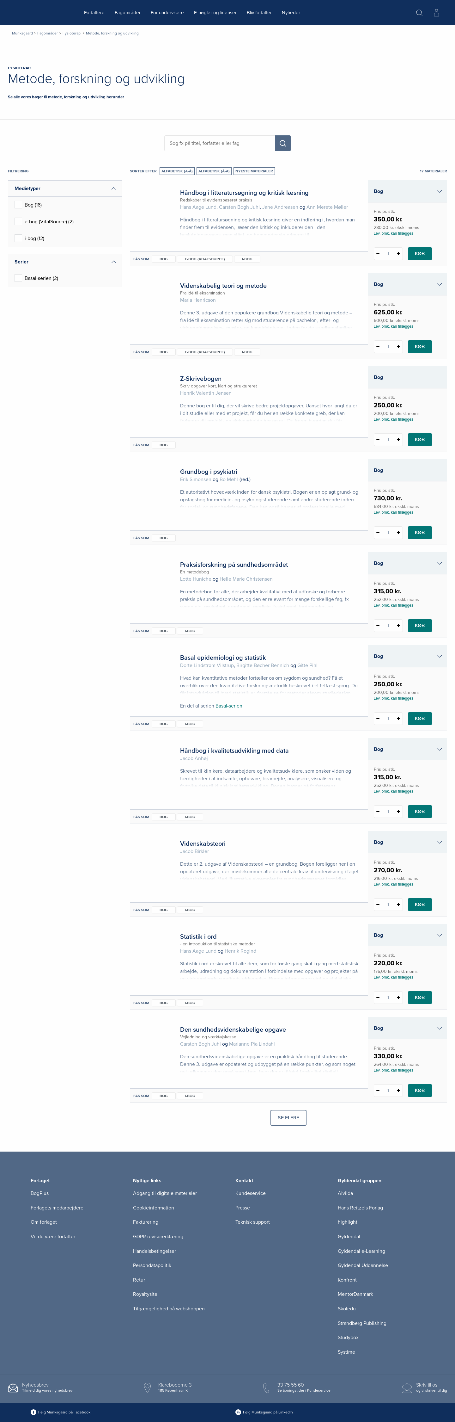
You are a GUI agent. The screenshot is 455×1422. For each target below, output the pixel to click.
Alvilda (345, 1193)
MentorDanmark (355, 1294)
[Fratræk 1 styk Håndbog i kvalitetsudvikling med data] (378, 812)
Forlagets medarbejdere (57, 1208)
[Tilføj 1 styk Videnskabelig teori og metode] (399, 347)
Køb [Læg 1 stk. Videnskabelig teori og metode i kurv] (420, 346)
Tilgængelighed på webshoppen (169, 1309)
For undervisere (167, 12)
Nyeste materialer (254, 171)
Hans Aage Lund (198, 207)
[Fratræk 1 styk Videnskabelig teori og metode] (378, 347)
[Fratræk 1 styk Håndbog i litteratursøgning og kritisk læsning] (378, 254)
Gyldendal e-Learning (361, 1251)
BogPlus (40, 1193)
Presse (242, 1208)
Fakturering (145, 1222)
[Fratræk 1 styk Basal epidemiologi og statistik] (378, 719)
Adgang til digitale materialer (165, 1193)
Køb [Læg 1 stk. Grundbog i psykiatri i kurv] (420, 532)
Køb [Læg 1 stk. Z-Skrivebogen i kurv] (420, 439)
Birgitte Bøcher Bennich (262, 665)
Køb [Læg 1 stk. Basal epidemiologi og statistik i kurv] (420, 718)
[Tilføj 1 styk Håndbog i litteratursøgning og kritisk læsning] (399, 254)
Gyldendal (349, 1236)
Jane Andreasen (280, 207)
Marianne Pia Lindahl (252, 1044)
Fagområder (128, 12)
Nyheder (291, 12)
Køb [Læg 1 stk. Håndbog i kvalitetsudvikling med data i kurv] (420, 811)
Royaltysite (145, 1294)
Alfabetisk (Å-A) (214, 171)
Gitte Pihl (307, 665)
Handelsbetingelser (154, 1251)
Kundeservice (250, 1193)
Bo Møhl (229, 479)
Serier (21, 262)
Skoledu (347, 1309)
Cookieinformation (153, 1208)
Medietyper (27, 188)
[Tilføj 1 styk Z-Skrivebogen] (399, 440)
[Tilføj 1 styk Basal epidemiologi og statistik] (399, 719)
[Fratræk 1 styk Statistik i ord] (378, 998)
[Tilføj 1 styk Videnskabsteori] (399, 905)
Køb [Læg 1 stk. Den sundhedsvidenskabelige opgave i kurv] (420, 1090)
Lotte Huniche (195, 579)
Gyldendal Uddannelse (363, 1265)
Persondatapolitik (152, 1265)
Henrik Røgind (240, 951)
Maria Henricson (198, 300)
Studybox (348, 1337)
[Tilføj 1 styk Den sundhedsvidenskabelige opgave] (399, 1091)
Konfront (347, 1280)
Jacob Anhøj (194, 758)
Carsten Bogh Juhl (239, 207)
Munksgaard (22, 33)
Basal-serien (228, 706)
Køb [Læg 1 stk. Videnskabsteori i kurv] (420, 904)
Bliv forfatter (259, 12)
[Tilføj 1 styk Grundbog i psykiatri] (399, 533)
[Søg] (283, 143)
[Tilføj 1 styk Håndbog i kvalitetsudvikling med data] (399, 812)
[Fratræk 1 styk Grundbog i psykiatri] (378, 533)
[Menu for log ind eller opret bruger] (436, 13)
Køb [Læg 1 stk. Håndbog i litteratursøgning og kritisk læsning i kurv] (420, 253)
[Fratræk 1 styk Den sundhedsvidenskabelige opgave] (378, 1091)
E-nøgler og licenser (215, 12)
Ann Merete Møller (327, 207)
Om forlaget (44, 1222)
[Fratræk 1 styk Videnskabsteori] (378, 905)
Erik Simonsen (195, 479)
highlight (347, 1222)
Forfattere (94, 12)
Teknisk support (252, 1222)
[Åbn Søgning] (419, 13)
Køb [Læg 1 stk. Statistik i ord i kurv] (420, 997)
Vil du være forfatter (53, 1236)
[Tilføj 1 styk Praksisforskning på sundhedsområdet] (399, 626)
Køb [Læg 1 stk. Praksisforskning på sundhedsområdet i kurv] (420, 625)
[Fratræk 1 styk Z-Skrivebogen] (378, 440)
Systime (346, 1352)
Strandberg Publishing (362, 1323)
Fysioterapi (72, 33)
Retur (139, 1280)
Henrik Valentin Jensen (206, 393)
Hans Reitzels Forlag (360, 1208)
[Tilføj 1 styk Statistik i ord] (399, 998)
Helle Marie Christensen (246, 579)
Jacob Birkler (194, 851)
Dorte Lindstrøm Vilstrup (207, 665)
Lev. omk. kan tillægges (393, 233)
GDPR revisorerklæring (158, 1236)
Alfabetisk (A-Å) (177, 171)
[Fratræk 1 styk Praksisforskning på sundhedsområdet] (378, 626)
